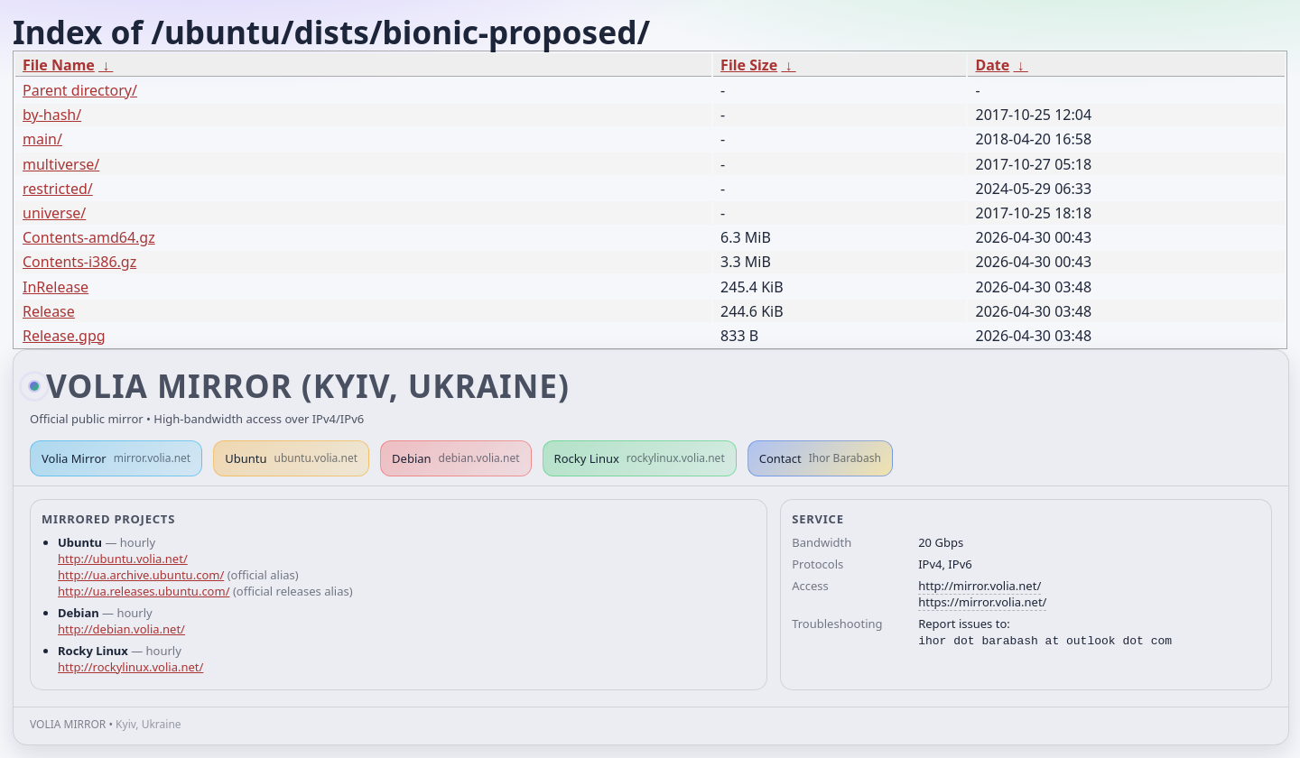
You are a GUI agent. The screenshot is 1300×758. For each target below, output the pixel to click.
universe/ (54, 213)
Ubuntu (291, 458)
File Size (748, 65)
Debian (456, 458)
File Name (59, 65)
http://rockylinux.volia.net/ (130, 667)
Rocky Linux (639, 458)
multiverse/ (61, 164)
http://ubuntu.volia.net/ (123, 558)
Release (49, 311)
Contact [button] (820, 458)
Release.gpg (64, 336)
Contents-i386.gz (79, 262)
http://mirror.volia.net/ (979, 586)
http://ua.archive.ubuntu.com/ (141, 575)
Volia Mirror (116, 458)
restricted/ (58, 189)
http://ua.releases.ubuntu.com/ (143, 591)
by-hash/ (52, 115)
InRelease (55, 287)
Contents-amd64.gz (89, 237)
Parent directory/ (80, 90)
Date (992, 65)
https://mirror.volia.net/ (982, 602)
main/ (42, 139)
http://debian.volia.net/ (121, 629)
